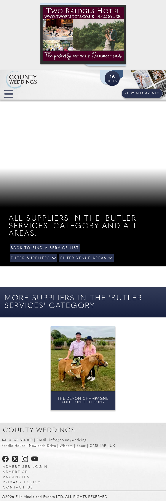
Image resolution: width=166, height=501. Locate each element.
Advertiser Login (25, 467)
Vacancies (16, 477)
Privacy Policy (22, 482)
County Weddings (39, 430)
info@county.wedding (67, 440)
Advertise (15, 472)
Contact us (18, 487)
